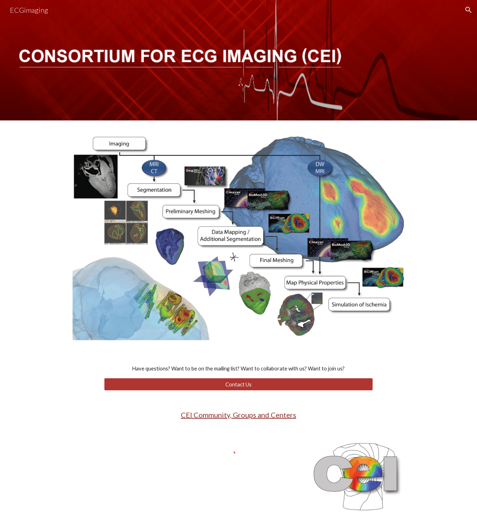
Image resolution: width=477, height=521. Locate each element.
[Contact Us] (238, 384)
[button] (468, 9)
